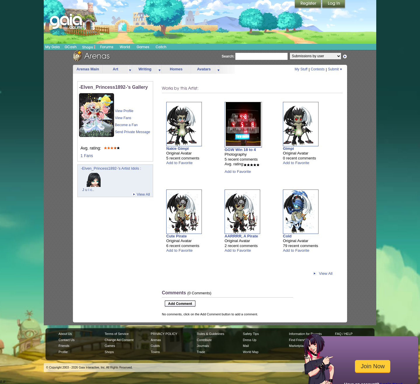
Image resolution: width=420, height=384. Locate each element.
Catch (161, 46)
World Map (250, 352)
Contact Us (67, 340)
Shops (88, 47)
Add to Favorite (179, 163)
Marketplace (298, 345)
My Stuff (301, 69)
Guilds (155, 345)
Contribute (204, 340)
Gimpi (288, 148)
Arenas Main (87, 69)
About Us (65, 334)
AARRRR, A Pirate (241, 236)
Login (333, 4)
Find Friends (298, 340)
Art (115, 69)
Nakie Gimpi (177, 148)
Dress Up (249, 340)
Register (308, 4)
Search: (228, 56)
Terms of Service (117, 334)
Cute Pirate (176, 236)
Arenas (156, 340)
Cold (287, 236)
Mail (246, 345)
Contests (318, 69)
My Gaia (52, 46)
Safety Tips (251, 334)
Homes (176, 69)
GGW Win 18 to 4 (240, 149)
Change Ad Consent (119, 340)
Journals (203, 345)
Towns (155, 352)
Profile (63, 352)
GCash (71, 46)
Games (142, 46)
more (130, 69)
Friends (64, 345)
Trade (201, 352)
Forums (106, 46)
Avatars (204, 69)
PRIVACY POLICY (164, 334)
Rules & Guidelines (210, 334)
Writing (145, 69)
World (125, 46)
